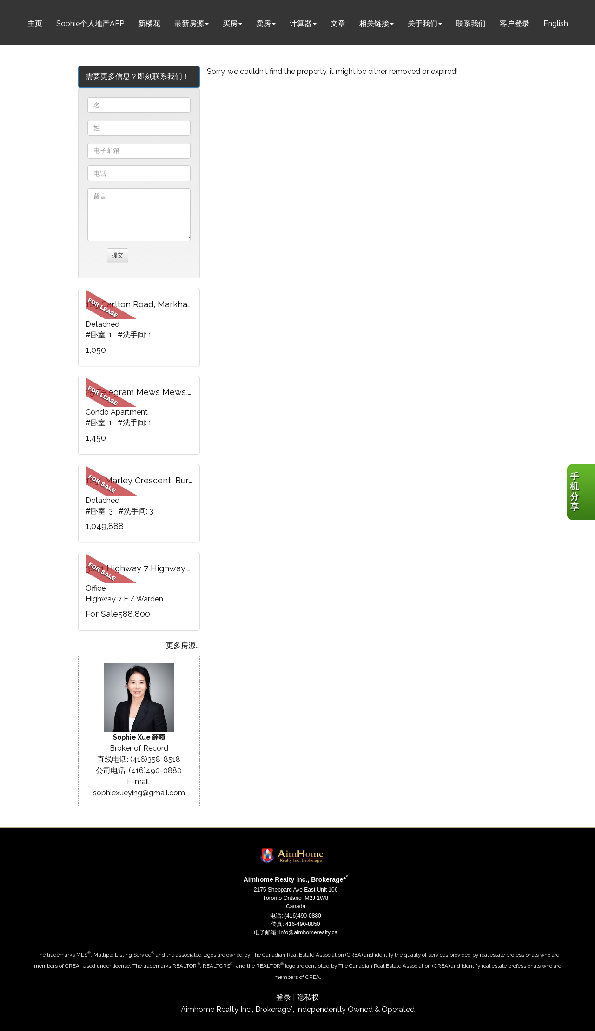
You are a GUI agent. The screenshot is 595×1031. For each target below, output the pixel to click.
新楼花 (149, 23)
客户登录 (514, 23)
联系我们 (471, 23)
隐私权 (308, 997)
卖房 (263, 23)
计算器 (301, 23)
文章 (338, 23)
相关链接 (374, 23)
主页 (34, 23)
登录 (283, 997)
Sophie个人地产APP (90, 23)
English (555, 23)
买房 (230, 23)
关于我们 (422, 23)
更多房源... (183, 645)
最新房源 (189, 23)
